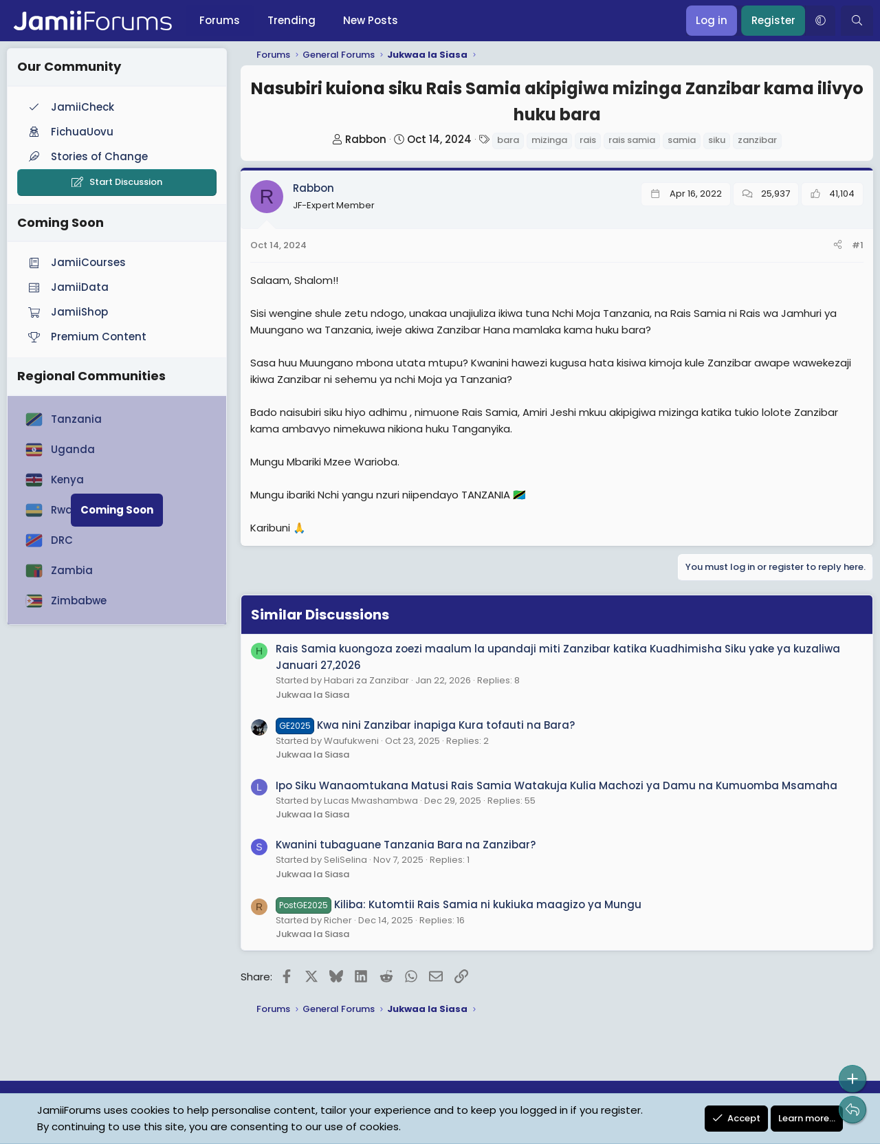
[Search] (857, 21)
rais (588, 139)
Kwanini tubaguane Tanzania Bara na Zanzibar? (406, 844)
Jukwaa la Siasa (312, 694)
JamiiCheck (69, 107)
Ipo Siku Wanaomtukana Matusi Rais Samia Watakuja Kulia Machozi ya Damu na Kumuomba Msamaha (556, 785)
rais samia (631, 139)
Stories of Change (86, 156)
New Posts (370, 20)
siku (716, 139)
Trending (291, 20)
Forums (219, 20)
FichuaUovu (69, 131)
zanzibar (757, 139)
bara (508, 139)
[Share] (837, 245)
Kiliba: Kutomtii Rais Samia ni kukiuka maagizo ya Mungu (458, 904)
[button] (820, 21)
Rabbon (365, 139)
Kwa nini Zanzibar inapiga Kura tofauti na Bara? (425, 725)
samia (682, 139)
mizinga (549, 139)
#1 (858, 245)
